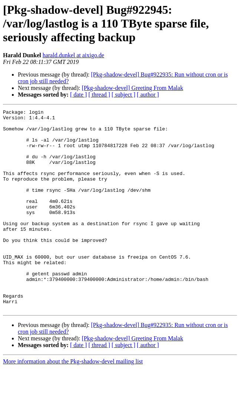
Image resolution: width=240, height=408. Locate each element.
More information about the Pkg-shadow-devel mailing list (73, 401)
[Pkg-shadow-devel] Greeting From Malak (132, 88)
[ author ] (148, 94)
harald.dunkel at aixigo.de (73, 55)
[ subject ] (123, 94)
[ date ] (78, 94)
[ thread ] (99, 94)
